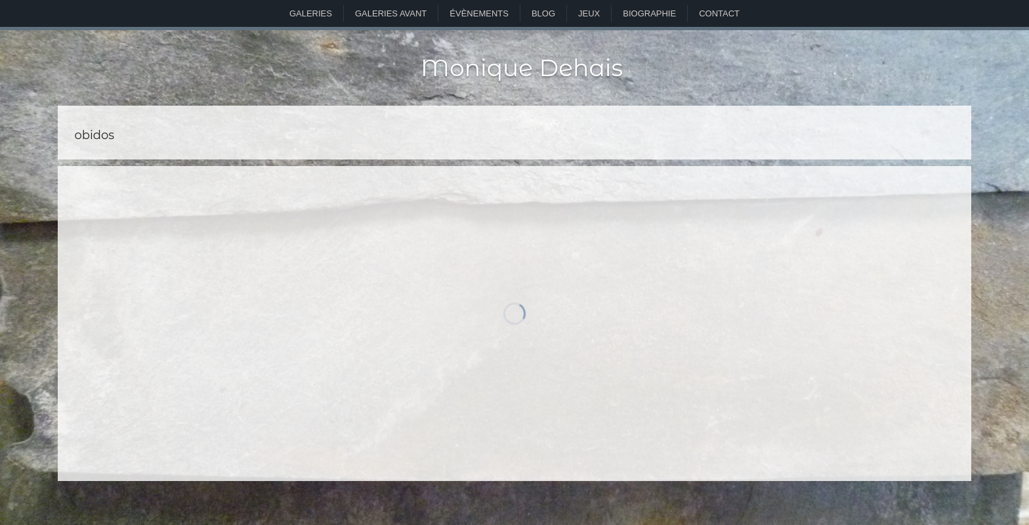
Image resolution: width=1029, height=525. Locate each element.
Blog (543, 13)
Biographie (649, 13)
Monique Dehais (522, 67)
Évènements (479, 13)
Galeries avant (391, 13)
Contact (719, 13)
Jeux (589, 13)
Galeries (310, 13)
